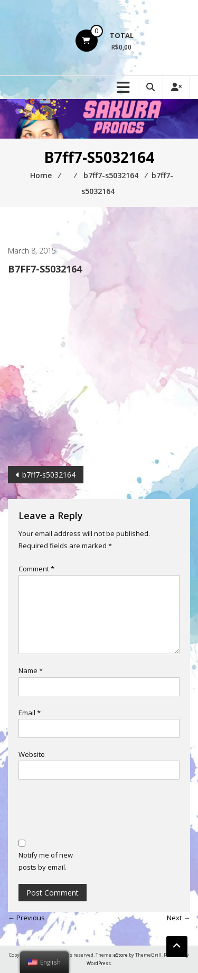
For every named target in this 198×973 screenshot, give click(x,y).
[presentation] (98, 810)
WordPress (99, 963)
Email (29, 712)
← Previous (26, 917)
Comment (36, 568)
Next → (178, 917)
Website (31, 754)
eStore (121, 954)
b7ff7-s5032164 (49, 475)
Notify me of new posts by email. (45, 861)
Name (30, 670)
